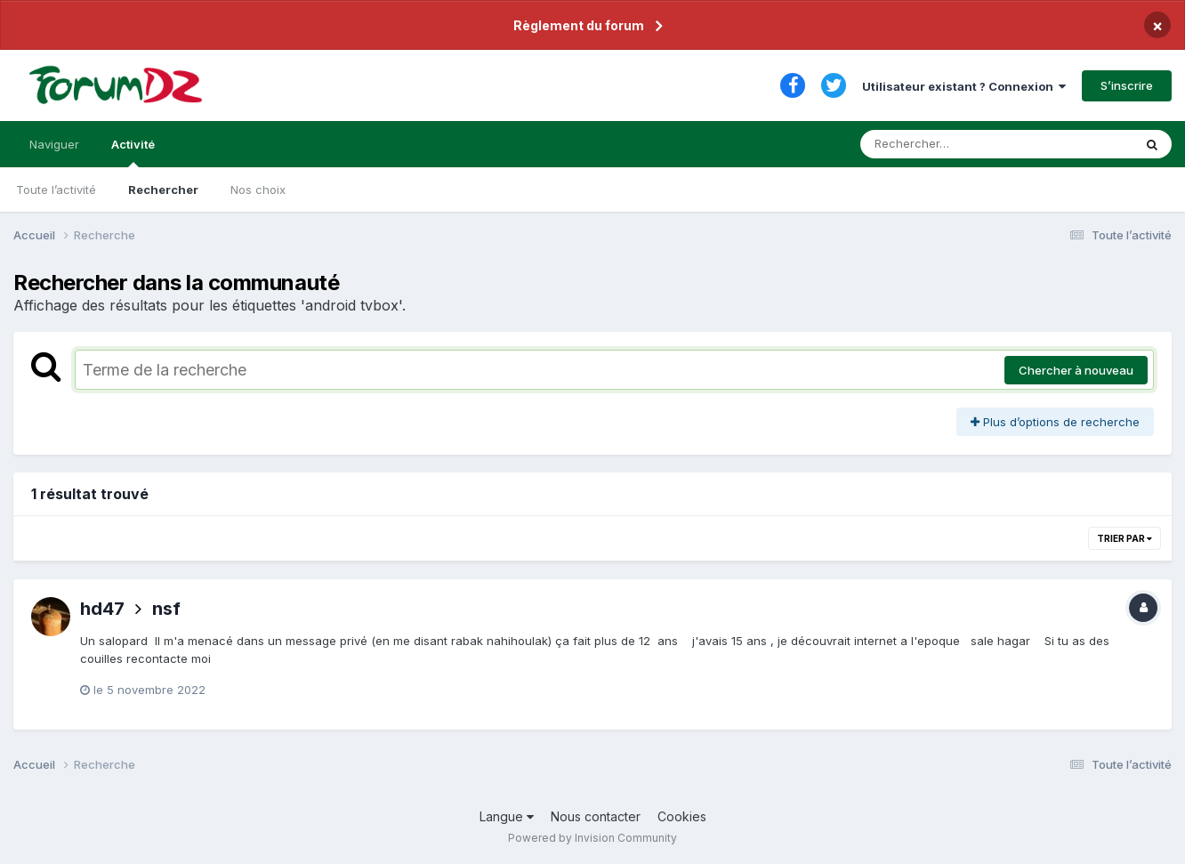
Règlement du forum (578, 25)
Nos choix (258, 189)
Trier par (1124, 538)
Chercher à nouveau (1076, 370)
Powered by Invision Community (592, 837)
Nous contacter (596, 816)
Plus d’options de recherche (1055, 422)
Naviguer (54, 144)
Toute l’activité (56, 189)
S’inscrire (1126, 85)
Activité (133, 152)
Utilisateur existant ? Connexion (964, 86)
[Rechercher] (945, 144)
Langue (507, 816)
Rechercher (163, 189)
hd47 (102, 608)
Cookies (681, 816)
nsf (166, 608)
